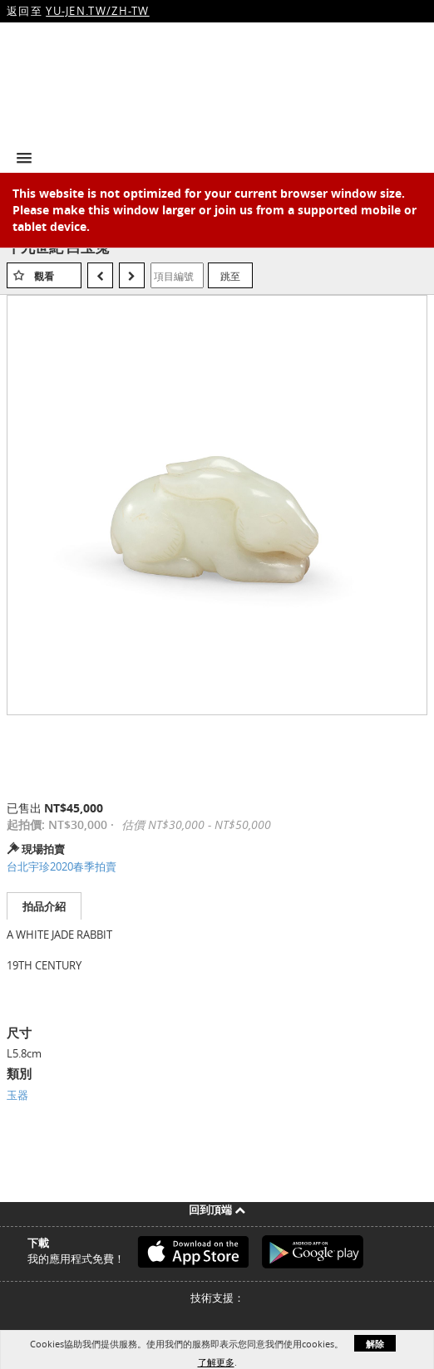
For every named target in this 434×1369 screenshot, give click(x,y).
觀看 (44, 276)
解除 (375, 1343)
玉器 (17, 1094)
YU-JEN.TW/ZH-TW (98, 10)
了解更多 (216, 1362)
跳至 (230, 275)
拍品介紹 (44, 906)
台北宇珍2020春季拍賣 (61, 866)
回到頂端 (217, 1209)
